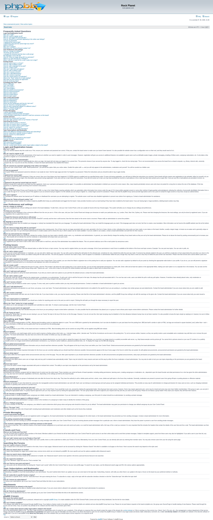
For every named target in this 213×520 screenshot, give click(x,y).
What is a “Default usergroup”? (12, 108)
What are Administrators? (11, 99)
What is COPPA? (8, 45)
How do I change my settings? (12, 51)
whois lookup (128, 510)
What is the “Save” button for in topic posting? (17, 78)
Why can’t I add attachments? (12, 73)
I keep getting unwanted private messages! (16, 114)
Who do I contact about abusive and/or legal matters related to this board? (25, 145)
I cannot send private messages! (13, 112)
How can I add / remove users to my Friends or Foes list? (20, 120)
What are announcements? (11, 91)
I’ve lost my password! (10, 40)
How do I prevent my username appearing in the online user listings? (24, 39)
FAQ (198, 16)
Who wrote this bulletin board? (12, 142)
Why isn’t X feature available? (12, 143)
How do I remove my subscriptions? (14, 134)
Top (4, 152)
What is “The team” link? (10, 109)
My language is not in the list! (12, 55)
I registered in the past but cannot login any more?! (18, 43)
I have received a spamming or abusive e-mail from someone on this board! (26, 115)
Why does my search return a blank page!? (16, 125)
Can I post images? (9, 88)
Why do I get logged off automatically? (14, 37)
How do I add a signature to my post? (14, 66)
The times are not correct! (11, 52)
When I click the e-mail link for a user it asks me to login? (20, 60)
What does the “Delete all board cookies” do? (17, 48)
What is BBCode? (8, 84)
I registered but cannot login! (12, 42)
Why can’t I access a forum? (12, 72)
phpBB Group (53, 499)
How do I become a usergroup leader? (14, 105)
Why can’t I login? (8, 35)
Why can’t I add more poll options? (13, 69)
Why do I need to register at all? (13, 36)
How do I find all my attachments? (13, 139)
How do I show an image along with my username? (18, 57)
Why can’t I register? (9, 46)
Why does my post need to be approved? (15, 79)
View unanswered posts (11, 24)
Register (14, 16)
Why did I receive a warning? (12, 75)
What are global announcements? (13, 90)
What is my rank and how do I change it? (15, 58)
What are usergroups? (10, 102)
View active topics (26, 24)
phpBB (100, 519)
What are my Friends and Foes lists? (14, 118)
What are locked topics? (10, 94)
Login (6, 16)
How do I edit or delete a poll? (12, 70)
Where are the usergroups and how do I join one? (18, 103)
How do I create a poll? (10, 67)
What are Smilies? (8, 87)
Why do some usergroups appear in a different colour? (19, 106)
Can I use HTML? (8, 85)
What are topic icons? (9, 96)
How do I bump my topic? (11, 81)
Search (206, 16)
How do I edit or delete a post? (12, 64)
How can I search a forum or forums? (14, 122)
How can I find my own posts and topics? (15, 128)
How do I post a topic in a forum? (13, 63)
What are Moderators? (10, 100)
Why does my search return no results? (15, 124)
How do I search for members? (12, 127)
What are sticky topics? (10, 93)
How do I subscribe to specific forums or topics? (17, 133)
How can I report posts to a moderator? (15, 76)
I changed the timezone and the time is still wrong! (18, 54)
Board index (8, 27)
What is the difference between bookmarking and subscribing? (22, 131)
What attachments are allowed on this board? (17, 137)
